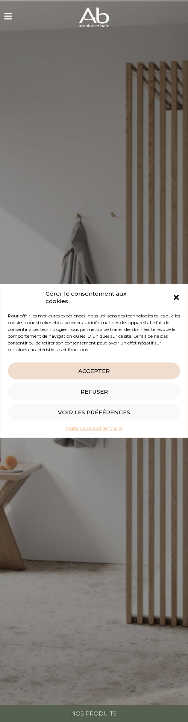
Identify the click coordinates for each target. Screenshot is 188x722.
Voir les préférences (94, 412)
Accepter (94, 371)
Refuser (94, 391)
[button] (176, 297)
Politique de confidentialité (94, 428)
